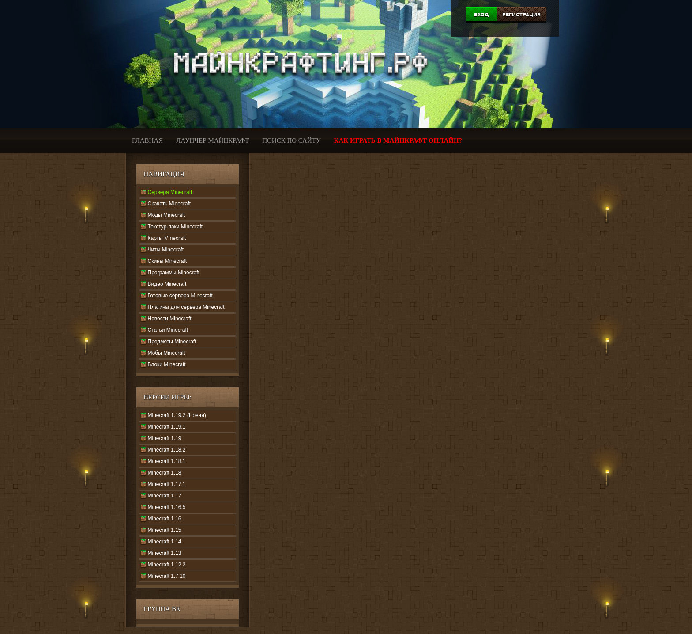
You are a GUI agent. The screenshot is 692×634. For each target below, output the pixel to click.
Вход (481, 14)
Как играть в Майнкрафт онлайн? (398, 140)
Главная (147, 140)
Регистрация (521, 14)
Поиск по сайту (291, 140)
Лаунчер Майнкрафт (212, 140)
